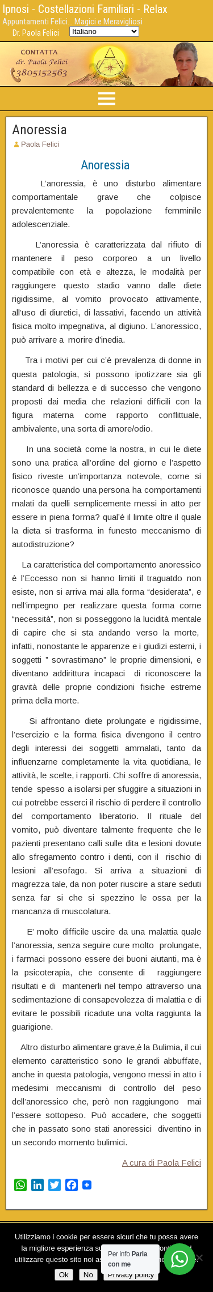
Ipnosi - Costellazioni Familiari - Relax (85, 9)
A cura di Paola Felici (161, 1162)
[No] (198, 1257)
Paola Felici (40, 144)
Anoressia (39, 130)
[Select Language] (104, 31)
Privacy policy (131, 1274)
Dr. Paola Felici (35, 32)
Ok (64, 1274)
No (88, 1274)
